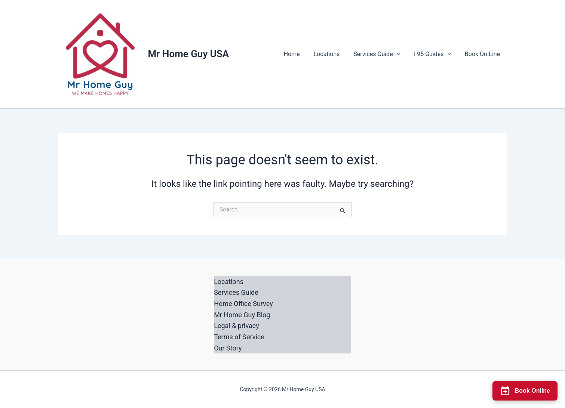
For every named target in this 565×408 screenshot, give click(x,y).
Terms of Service (239, 337)
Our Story (228, 348)
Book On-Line (483, 54)
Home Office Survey (243, 303)
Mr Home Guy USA (188, 53)
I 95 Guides (435, 54)
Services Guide (381, 54)
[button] (401, 54)
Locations (333, 54)
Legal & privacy (236, 326)
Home (300, 54)
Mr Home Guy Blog (242, 315)
